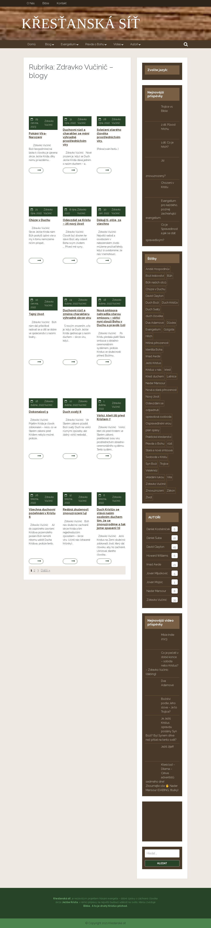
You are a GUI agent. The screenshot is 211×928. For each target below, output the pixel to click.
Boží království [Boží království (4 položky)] (155, 275)
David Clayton (155, 546)
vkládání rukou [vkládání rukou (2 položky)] (155, 477)
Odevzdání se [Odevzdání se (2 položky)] (154, 403)
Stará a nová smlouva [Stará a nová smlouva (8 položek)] (159, 450)
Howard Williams (157, 555)
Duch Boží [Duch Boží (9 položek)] (152, 302)
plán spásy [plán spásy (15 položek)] (152, 430)
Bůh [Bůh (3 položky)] (169, 275)
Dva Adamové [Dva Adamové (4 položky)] (155, 322)
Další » (45, 570)
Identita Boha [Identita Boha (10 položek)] (154, 349)
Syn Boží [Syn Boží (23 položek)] (151, 463)
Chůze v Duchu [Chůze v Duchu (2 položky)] (155, 289)
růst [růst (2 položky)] (169, 443)
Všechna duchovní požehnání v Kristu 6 (42, 513)
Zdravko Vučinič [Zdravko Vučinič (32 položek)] (156, 484)
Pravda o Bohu (96, 44)
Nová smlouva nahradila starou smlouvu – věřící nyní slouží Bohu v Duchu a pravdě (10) (111, 318)
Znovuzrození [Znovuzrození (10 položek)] (155, 490)
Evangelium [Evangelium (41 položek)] (153, 329)
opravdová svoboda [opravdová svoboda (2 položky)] (158, 416)
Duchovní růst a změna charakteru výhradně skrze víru (77, 314)
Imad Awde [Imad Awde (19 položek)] (153, 356)
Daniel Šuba (154, 538)
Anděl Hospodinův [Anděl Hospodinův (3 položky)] (158, 269)
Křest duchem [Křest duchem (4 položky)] (155, 376)
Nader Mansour (156, 591)
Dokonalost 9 (38, 411)
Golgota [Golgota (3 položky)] (169, 329)
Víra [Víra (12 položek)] (169, 477)
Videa (119, 44)
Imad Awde (154, 564)
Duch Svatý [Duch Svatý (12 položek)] (153, 309)
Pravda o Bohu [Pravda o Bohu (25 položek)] (155, 443)
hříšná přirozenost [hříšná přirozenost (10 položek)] (157, 343)
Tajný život (36, 314)
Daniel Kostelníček (158, 529)
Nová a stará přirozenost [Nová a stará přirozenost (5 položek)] (161, 390)
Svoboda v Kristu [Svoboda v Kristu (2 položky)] (156, 457)
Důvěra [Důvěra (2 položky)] (171, 322)
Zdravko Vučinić (157, 599)
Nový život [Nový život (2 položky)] (152, 396)
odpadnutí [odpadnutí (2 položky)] (152, 410)
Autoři (136, 44)
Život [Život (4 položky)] (149, 497)
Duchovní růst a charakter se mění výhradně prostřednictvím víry (76, 137)
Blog (50, 44)
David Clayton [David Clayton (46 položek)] (154, 296)
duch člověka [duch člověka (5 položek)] (154, 316)
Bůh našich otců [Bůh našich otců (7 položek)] (156, 282)
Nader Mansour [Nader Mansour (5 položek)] (155, 383)
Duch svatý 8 (72, 411)
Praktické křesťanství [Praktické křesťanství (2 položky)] (158, 437)
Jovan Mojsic (155, 582)
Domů (32, 44)
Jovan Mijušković (157, 573)
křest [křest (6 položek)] (168, 369)
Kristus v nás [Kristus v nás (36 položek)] (153, 369)
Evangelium (70, 44)
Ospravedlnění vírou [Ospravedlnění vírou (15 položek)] (158, 423)
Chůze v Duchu (39, 220)
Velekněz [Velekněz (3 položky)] (152, 470)
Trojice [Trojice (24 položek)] (164, 463)
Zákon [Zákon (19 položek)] (171, 490)
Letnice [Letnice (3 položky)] (171, 376)
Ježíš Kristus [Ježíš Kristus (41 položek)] (153, 363)
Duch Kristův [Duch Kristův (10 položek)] (170, 302)
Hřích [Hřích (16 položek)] (149, 336)
